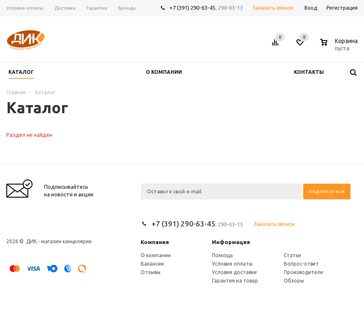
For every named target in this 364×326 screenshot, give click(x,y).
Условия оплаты (232, 263)
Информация (231, 242)
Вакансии (152, 263)
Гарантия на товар (235, 280)
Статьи (292, 255)
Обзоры (294, 280)
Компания (155, 242)
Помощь (222, 255)
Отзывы (150, 272)
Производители (303, 272)
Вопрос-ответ (301, 263)
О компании (156, 255)
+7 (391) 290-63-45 (192, 8)
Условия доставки (234, 272)
